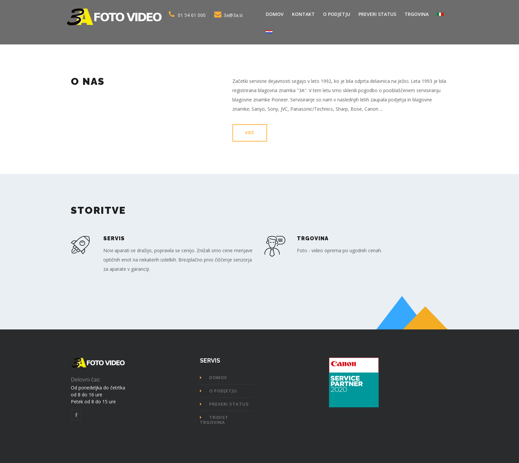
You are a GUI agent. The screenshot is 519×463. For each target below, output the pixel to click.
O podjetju (336, 14)
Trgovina (416, 14)
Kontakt (303, 14)
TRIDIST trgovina (214, 419)
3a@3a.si (228, 14)
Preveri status (377, 14)
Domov (275, 14)
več (250, 132)
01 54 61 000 (187, 14)
